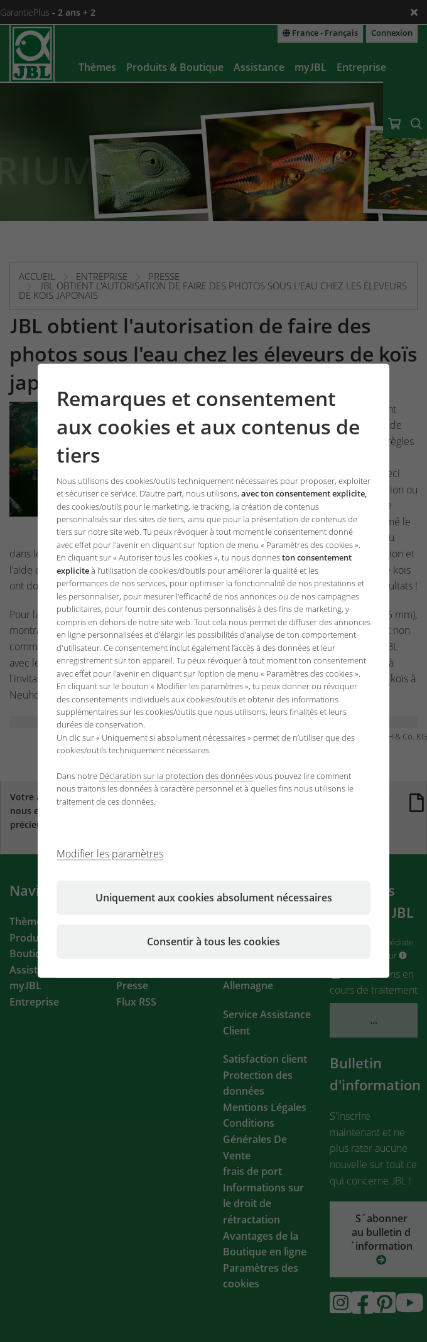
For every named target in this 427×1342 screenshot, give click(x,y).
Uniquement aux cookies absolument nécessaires (213, 898)
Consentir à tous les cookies (213, 941)
